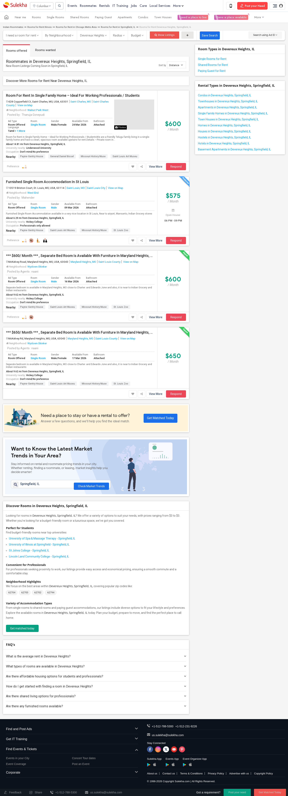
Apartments (125, 17)
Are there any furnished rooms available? (96, 708)
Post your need (237, 792)
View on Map (25, 105)
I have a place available (231, 17)
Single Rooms (55, 17)
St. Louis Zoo (121, 230)
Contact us (168, 775)
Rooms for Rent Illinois (39, 27)
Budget (136, 36)
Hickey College (34, 222)
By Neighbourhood (58, 36)
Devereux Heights (92, 36)
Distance (176, 65)
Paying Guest (103, 17)
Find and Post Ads (72, 731)
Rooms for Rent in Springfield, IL (118, 27)
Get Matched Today (160, 418)
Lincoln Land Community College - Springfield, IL (39, 558)
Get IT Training (72, 741)
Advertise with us (239, 775)
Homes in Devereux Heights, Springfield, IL (224, 125)
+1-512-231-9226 (186, 728)
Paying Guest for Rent (212, 71)
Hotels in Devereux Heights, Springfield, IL (224, 143)
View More (155, 167)
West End (33, 193)
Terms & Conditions (191, 775)
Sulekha (15, 6)
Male (54, 207)
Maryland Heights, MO (83, 262)
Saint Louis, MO (76, 188)
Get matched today (22, 630)
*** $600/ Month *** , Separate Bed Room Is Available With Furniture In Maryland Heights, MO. (80, 256)
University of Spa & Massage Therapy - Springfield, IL (42, 540)
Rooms (36, 17)
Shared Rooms (79, 17)
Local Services (162, 6)
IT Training (122, 6)
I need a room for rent (21, 36)
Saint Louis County (109, 262)
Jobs (136, 6)
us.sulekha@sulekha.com (168, 737)
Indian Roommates (13, 27)
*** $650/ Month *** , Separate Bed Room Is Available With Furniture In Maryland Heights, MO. (80, 333)
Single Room (38, 125)
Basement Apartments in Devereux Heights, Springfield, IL (234, 149)
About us (152, 775)
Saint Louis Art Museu (125, 156)
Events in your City (17, 760)
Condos (143, 17)
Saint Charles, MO (80, 101)
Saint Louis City (96, 188)
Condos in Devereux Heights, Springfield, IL (224, 95)
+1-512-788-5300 (162, 728)
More (180, 6)
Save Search (210, 35)
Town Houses (163, 17)
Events (74, 6)
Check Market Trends (91, 485)
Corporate (72, 775)
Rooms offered (16, 51)
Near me (20, 17)
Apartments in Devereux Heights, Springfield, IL (227, 107)
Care (145, 6)
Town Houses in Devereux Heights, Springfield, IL (228, 119)
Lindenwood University (38, 148)
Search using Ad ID (265, 35)
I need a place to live (193, 17)
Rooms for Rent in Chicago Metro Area (76, 27)
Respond (176, 167)
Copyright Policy (263, 775)
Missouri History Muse (93, 156)
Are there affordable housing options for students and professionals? (96, 678)
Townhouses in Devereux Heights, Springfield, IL (228, 101)
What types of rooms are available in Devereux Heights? (96, 668)
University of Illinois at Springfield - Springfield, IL (39, 546)
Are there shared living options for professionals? (96, 698)
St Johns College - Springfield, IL (29, 552)
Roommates (90, 6)
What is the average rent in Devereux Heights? (96, 658)
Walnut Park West (37, 110)
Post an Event (80, 765)
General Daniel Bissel (62, 156)
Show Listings (164, 35)
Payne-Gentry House (31, 156)
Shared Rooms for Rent (213, 65)
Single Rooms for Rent (212, 59)
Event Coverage (16, 765)
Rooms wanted (45, 50)
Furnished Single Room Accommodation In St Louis (47, 182)
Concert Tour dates (84, 760)
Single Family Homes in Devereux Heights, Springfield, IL (233, 113)
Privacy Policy (216, 775)
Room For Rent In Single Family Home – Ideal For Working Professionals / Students (73, 96)
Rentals (106, 6)
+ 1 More (19, 131)
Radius (117, 36)
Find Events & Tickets (72, 751)
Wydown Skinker (37, 267)
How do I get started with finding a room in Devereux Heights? (96, 688)
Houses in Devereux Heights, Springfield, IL (224, 131)
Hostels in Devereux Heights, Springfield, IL (224, 137)
